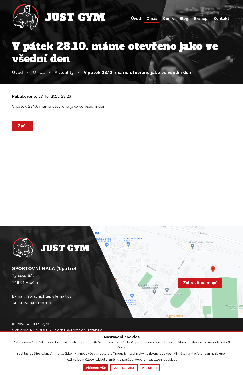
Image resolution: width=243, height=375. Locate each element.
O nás (151, 18)
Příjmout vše (96, 367)
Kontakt (221, 18)
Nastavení (149, 367)
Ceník (168, 18)
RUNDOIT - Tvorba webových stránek (66, 330)
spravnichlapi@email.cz (49, 296)
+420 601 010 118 (35, 303)
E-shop (201, 18)
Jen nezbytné (124, 367)
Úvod (136, 18)
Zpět (22, 125)
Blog (184, 18)
